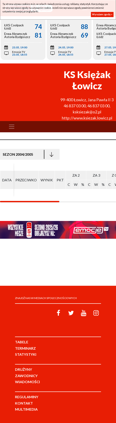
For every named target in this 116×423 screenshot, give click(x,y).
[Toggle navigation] (11, 126)
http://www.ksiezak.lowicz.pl (87, 117)
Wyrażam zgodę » (102, 14)
